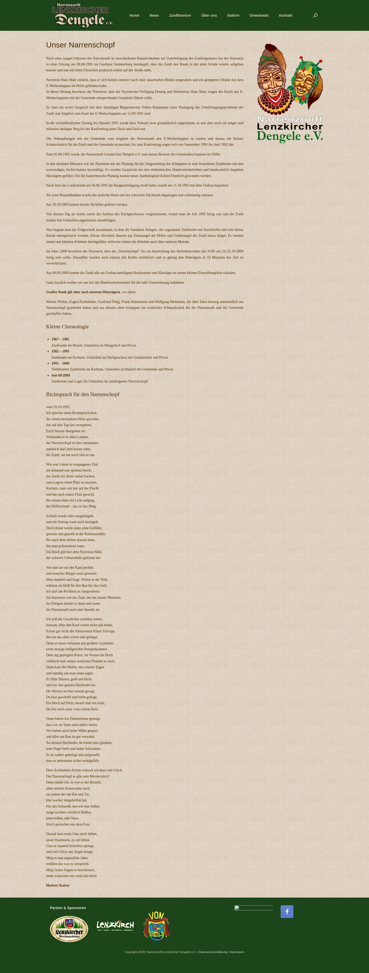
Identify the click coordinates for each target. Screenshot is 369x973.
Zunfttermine (180, 15)
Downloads (259, 15)
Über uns (209, 15)
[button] (315, 15)
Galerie (233, 15)
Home (134, 15)
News (154, 15)
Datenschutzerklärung (213, 952)
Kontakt (285, 15)
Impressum (237, 952)
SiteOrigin (194, 963)
